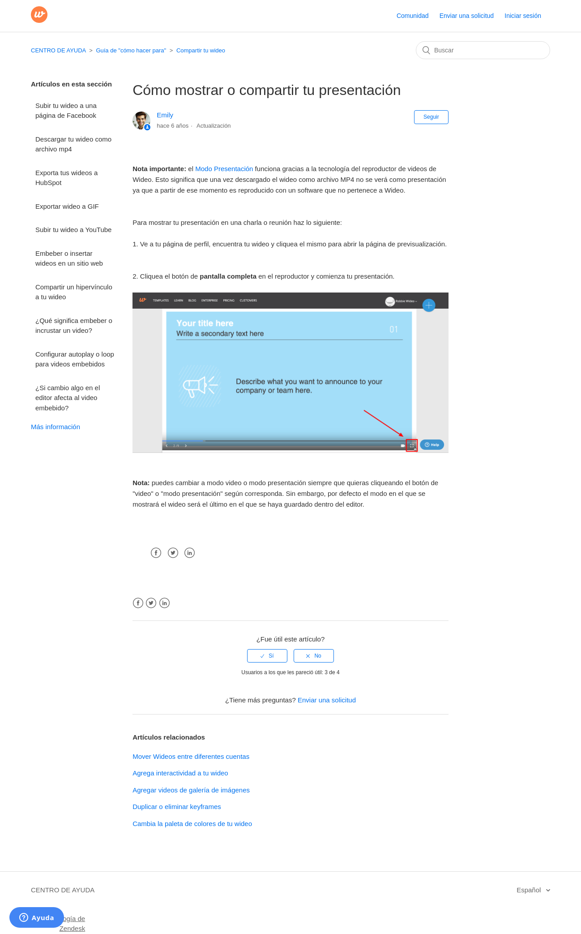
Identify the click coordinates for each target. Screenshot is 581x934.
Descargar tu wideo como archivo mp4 (73, 144)
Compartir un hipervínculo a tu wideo (73, 292)
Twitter (173, 553)
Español (530, 890)
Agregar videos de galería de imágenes (191, 790)
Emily (165, 115)
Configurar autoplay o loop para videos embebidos (74, 359)
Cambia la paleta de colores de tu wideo (192, 823)
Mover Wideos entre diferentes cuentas (190, 756)
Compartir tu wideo (200, 50)
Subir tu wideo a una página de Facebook (66, 111)
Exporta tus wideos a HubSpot (66, 178)
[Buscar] (483, 50)
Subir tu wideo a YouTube (73, 229)
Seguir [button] (431, 117)
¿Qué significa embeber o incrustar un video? (73, 326)
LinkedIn (189, 553)
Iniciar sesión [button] (522, 15)
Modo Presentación (224, 168)
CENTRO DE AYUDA (58, 50)
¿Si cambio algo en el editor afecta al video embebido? (67, 398)
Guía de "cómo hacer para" (131, 50)
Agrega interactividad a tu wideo (180, 773)
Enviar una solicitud (467, 15)
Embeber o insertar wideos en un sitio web (69, 258)
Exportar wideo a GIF (67, 206)
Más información (55, 426)
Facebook (156, 553)
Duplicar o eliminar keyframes (176, 806)
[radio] (267, 656)
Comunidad (413, 15)
